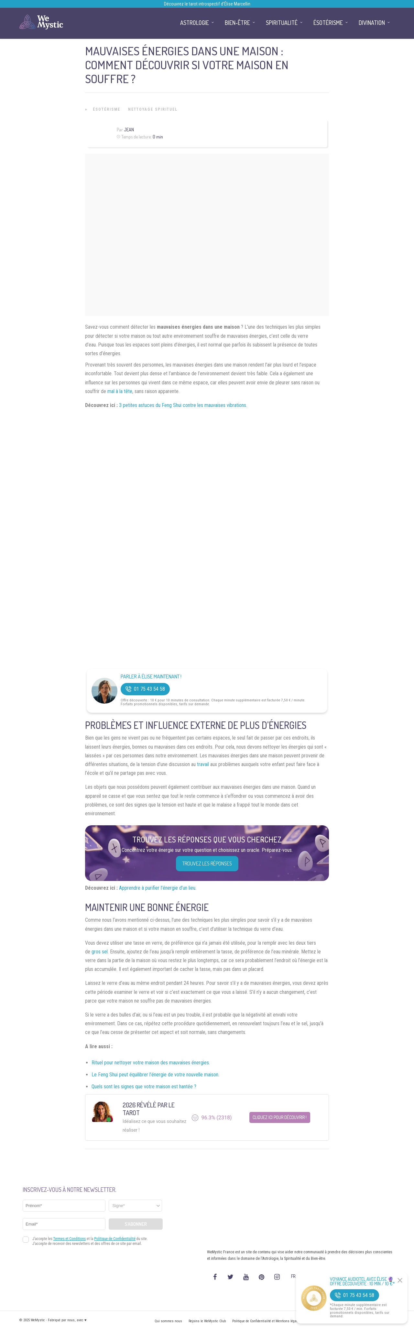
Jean (129, 129)
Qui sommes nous (168, 1321)
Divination (372, 22)
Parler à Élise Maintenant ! (151, 677)
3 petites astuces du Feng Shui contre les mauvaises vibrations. (183, 405)
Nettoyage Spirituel (153, 109)
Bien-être (237, 22)
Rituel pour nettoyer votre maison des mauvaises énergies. (151, 1063)
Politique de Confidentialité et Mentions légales (266, 1321)
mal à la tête (119, 391)
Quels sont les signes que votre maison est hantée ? (144, 1086)
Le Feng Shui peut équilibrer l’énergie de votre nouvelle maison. (155, 1075)
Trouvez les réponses (207, 863)
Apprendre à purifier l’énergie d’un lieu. (157, 888)
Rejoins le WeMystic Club (207, 1321)
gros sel (100, 952)
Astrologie (194, 22)
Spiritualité (282, 22)
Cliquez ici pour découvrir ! (280, 1117)
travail (203, 764)
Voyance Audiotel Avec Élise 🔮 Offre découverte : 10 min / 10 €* (362, 1281)
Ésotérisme (106, 109)
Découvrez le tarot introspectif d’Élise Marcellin (207, 3)
